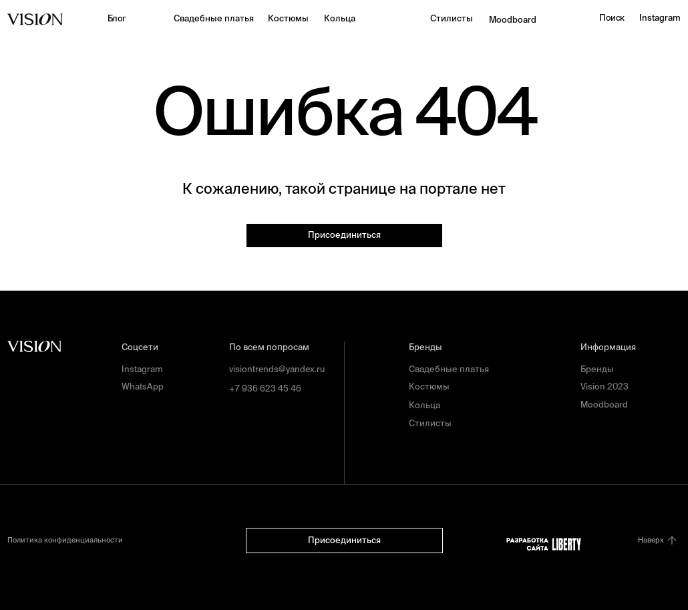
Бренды (597, 369)
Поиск (611, 18)
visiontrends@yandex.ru (277, 369)
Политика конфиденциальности (65, 540)
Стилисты (451, 18)
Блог (117, 18)
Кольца (339, 18)
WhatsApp (143, 387)
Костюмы (288, 18)
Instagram (660, 18)
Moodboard (512, 20)
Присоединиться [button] (344, 235)
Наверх (651, 540)
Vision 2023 (604, 387)
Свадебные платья (214, 18)
